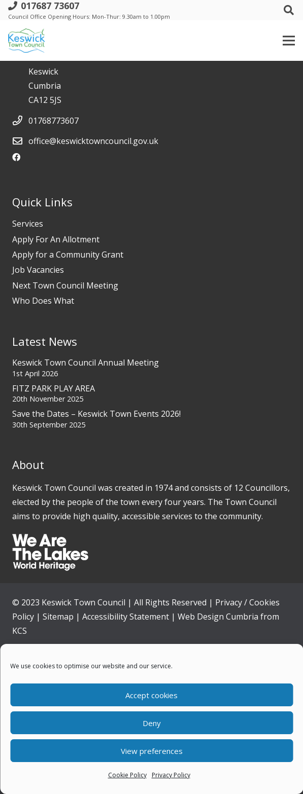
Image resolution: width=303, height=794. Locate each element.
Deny (152, 723)
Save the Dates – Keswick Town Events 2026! (96, 413)
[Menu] (288, 40)
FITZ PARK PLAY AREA (53, 388)
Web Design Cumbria (218, 616)
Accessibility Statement (125, 616)
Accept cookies (151, 695)
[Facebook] (16, 157)
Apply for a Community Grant (67, 254)
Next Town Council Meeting (65, 285)
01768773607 (53, 120)
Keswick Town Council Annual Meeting (85, 362)
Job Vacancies (38, 269)
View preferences (152, 751)
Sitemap (58, 616)
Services (27, 223)
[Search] (289, 10)
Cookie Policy (127, 775)
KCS (19, 630)
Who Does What (43, 300)
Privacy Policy (171, 775)
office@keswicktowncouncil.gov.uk (93, 141)
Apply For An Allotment (55, 239)
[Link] (26, 40)
